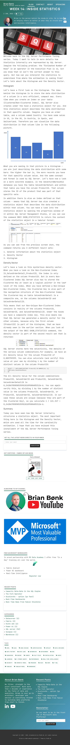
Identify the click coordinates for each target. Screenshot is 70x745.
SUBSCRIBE (35, 446)
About (50, 4)
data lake (22, 651)
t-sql (19, 14)
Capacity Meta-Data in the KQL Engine (23, 591)
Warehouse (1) (12, 635)
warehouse (31, 666)
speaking (32, 662)
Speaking (60, 4)
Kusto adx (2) (12, 624)
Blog (31, 4)
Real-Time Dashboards (15, 599)
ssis (40, 662)
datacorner (43, 651)
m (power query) (21, 659)
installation (48, 655)
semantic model (20, 662)
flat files (36, 655)
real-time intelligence (49, 659)
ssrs (47, 662)
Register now (35, 576)
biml (7, 648)
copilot (47, 648)
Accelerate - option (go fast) (20, 597)
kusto (58, 655)
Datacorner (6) (12, 618)
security (8, 662)
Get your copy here (35, 478)
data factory (10, 651)
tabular (8, 666)
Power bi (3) (11, 626)
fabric (27, 655)
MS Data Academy (36, 557)
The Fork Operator (14, 594)
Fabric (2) (10, 621)
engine (18, 655)
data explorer (58, 648)
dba (52, 651)
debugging (9, 655)
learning (8, 659)
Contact (40, 4)
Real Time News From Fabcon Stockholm (23, 602)
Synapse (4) (11, 632)
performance (34, 659)
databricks (32, 651)
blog (14, 648)
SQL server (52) (13, 629)
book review (23, 648)
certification (36, 648)
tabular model (19, 666)
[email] (35, 442)
